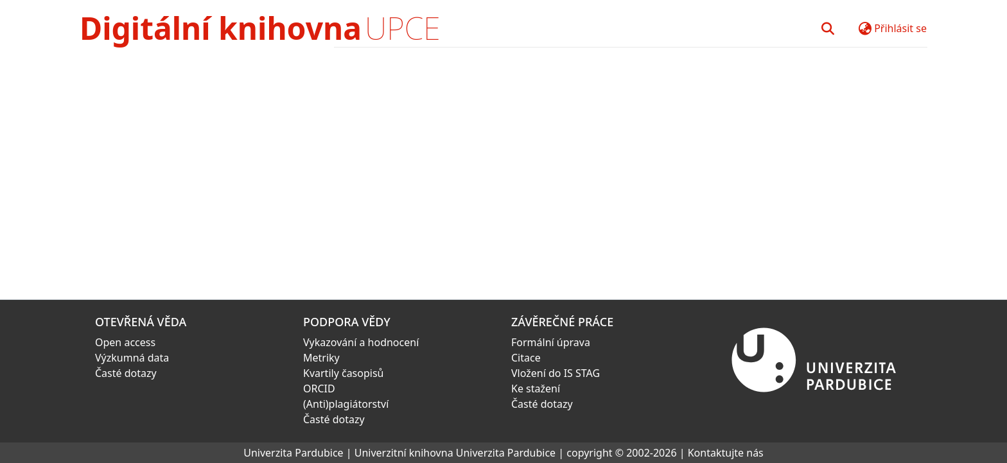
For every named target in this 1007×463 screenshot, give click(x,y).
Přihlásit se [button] (900, 28)
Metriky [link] (321, 358)
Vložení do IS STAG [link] (555, 373)
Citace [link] (526, 358)
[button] (827, 28)
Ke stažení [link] (535, 388)
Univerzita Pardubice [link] (293, 453)
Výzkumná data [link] (132, 358)
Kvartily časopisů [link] (343, 373)
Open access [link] (125, 342)
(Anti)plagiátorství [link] (346, 404)
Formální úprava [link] (550, 342)
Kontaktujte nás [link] (726, 453)
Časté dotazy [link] (126, 373)
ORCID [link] (319, 388)
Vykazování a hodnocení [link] (361, 342)
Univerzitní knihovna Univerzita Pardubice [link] (455, 453)
